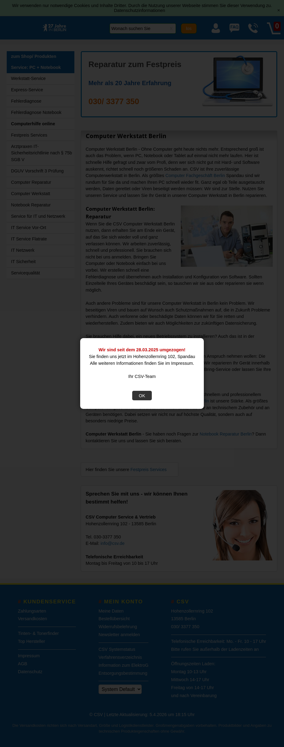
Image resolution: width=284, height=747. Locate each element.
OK (142, 395)
